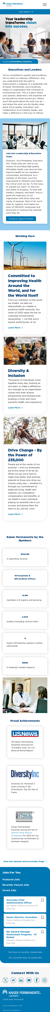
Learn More (14, 327)
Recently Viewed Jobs (15, 884)
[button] (42, 900)
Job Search (24, 11)
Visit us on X (5, 980)
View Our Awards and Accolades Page (23, 861)
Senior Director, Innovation (21, 917)
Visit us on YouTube (29, 980)
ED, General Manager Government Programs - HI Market (21, 934)
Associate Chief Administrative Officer (19, 901)
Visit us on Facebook (36, 980)
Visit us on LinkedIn (21, 980)
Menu (45, 4)
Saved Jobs (9, 890)
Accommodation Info (12, 1005)
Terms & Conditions (11, 1010)
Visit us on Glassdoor (13, 980)
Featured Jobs (11, 879)
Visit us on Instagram (44, 980)
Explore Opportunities (21, 218)
